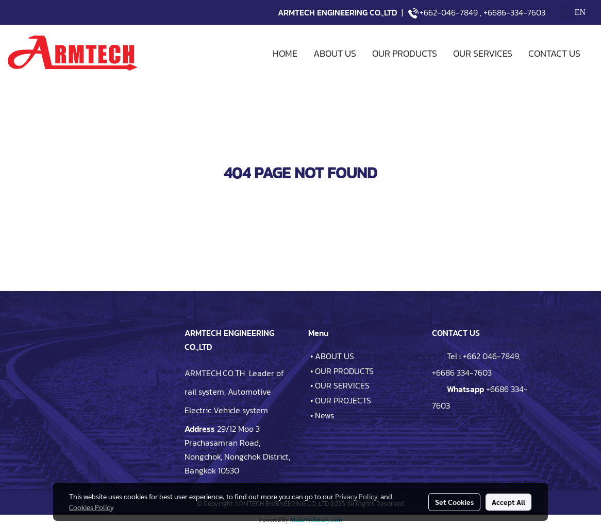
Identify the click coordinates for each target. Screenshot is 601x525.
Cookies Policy (91, 507)
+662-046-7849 (449, 12)
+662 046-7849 (491, 356)
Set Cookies (454, 501)
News (324, 415)
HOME (285, 53)
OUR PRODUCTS (404, 53)
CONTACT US (554, 53)
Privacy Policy (356, 496)
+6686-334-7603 (514, 12)
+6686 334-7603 (462, 372)
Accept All (508, 501)
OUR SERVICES (482, 53)
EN (573, 12)
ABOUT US (334, 53)
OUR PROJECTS (343, 400)
